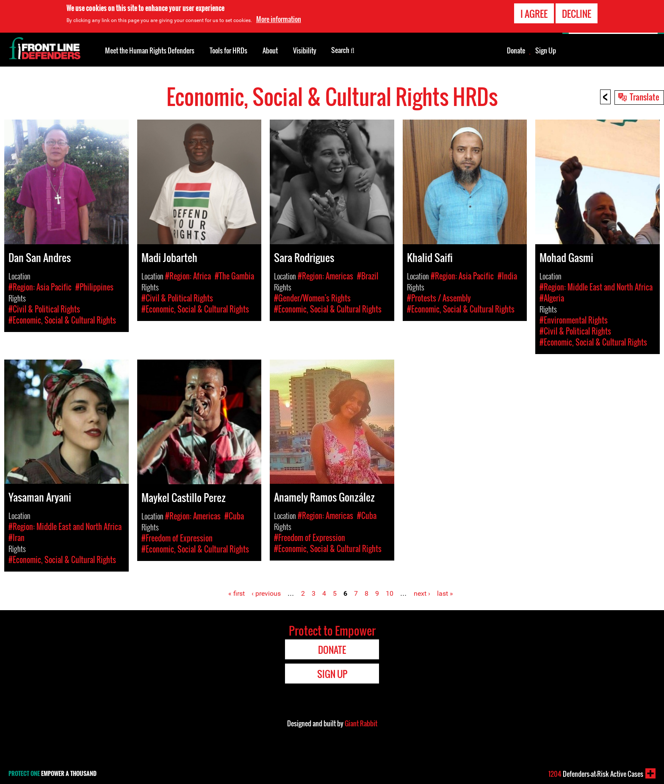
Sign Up (545, 50)
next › (422, 593)
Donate (516, 50)
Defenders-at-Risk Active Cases (595, 774)
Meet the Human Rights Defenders (149, 50)
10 (389, 593)
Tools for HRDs (228, 50)
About (270, 50)
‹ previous (266, 593)
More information (278, 19)
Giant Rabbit (361, 723)
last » (445, 593)
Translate (644, 97)
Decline (576, 13)
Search (342, 49)
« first (236, 593)
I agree (534, 13)
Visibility (304, 50)
